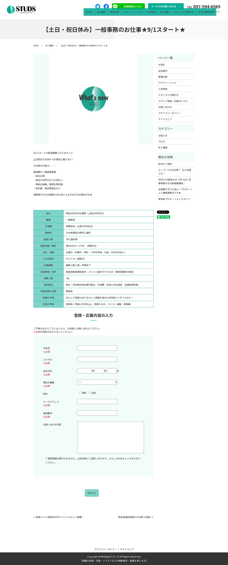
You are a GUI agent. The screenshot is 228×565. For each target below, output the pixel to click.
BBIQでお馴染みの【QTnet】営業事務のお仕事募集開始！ (174, 181)
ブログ (161, 141)
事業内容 (119, 13)
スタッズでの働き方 (185, 13)
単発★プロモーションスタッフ (174, 199)
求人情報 (166, 13)
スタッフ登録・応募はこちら (173, 101)
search (218, 13)
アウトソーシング (137, 13)
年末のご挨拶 (165, 163)
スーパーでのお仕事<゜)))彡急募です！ (174, 171)
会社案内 (106, 13)
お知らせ (162, 135)
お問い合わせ (165, 107)
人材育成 (153, 13)
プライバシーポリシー (169, 113)
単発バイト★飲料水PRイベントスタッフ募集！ (60, 517)
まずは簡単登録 (206, 13)
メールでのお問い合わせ (163, 6)
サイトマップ (165, 119)
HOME (95, 13)
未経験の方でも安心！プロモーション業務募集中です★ (175, 191)
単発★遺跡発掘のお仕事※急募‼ (134, 517)
